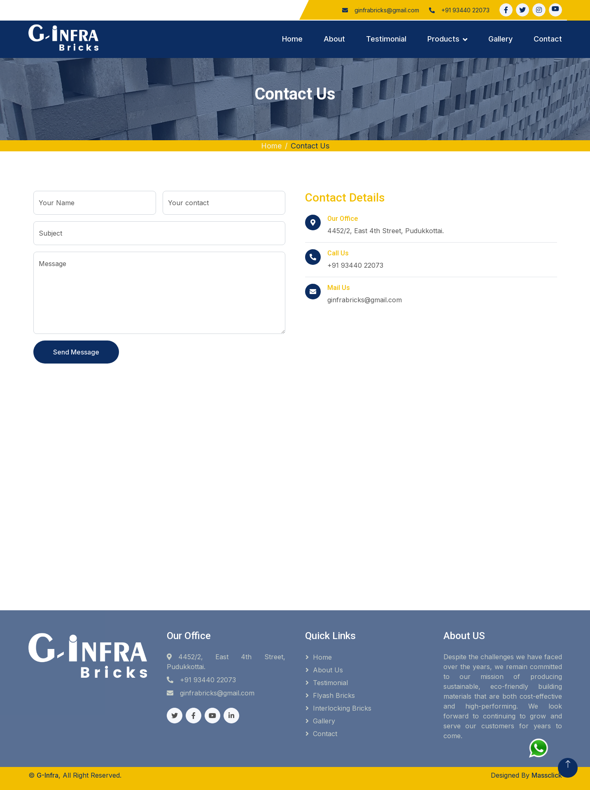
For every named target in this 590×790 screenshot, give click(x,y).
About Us (328, 670)
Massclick (547, 775)
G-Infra (47, 775)
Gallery (500, 39)
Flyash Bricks (334, 695)
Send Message (76, 352)
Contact (548, 39)
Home (292, 39)
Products (443, 39)
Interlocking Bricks (342, 708)
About (334, 39)
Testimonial (386, 39)
